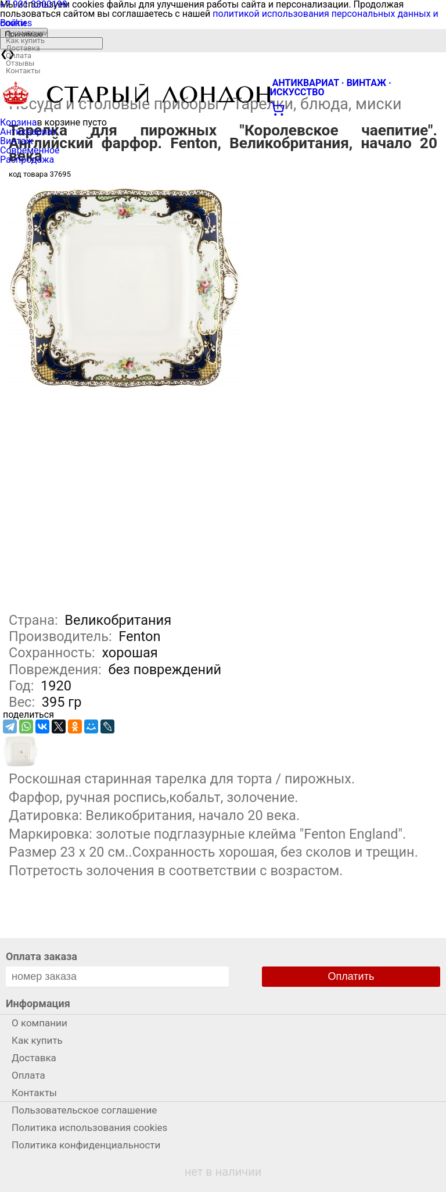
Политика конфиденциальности (86, 1145)
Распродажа (27, 159)
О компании (27, 32)
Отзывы (20, 63)
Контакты (23, 70)
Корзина (18, 122)
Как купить (25, 40)
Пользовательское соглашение (84, 1110)
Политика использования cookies (89, 1127)
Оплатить (351, 976)
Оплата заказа (41, 956)
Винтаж (16, 140)
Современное (30, 150)
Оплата (18, 55)
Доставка (23, 48)
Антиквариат (28, 131)
